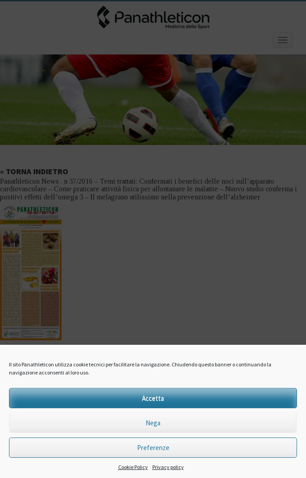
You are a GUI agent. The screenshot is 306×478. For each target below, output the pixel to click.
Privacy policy (168, 467)
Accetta (153, 398)
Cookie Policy (133, 467)
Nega (153, 423)
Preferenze (153, 447)
